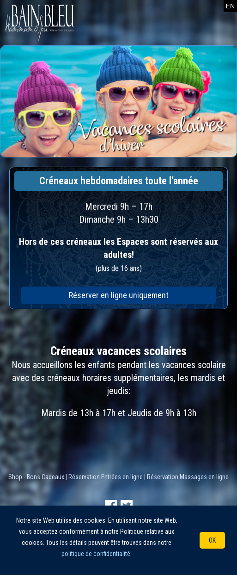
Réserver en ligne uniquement (119, 295)
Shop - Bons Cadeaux (36, 477)
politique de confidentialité (95, 553)
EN (230, 6)
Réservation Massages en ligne (188, 477)
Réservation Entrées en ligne (105, 477)
